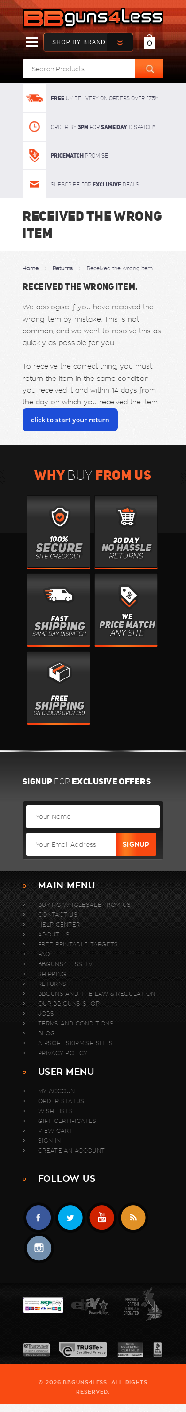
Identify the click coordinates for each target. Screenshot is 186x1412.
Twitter (70, 1217)
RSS (133, 1217)
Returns (63, 268)
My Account (58, 1091)
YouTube (101, 1217)
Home (31, 268)
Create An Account (71, 1150)
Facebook (38, 1217)
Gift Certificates (67, 1120)
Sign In (49, 1140)
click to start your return (70, 419)
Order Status (61, 1101)
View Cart (55, 1130)
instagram (38, 1248)
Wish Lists (55, 1110)
